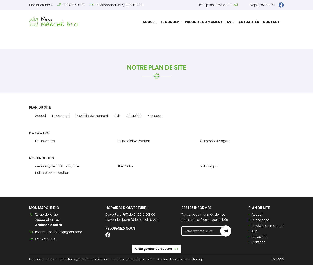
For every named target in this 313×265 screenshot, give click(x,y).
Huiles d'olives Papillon (52, 172)
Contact (271, 22)
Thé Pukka (125, 166)
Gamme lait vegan (214, 141)
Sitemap (197, 259)
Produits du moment (204, 22)
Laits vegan (209, 166)
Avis (230, 22)
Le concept (171, 22)
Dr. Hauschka (45, 141)
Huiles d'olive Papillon (134, 141)
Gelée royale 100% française (57, 166)
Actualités (248, 22)
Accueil (150, 22)
